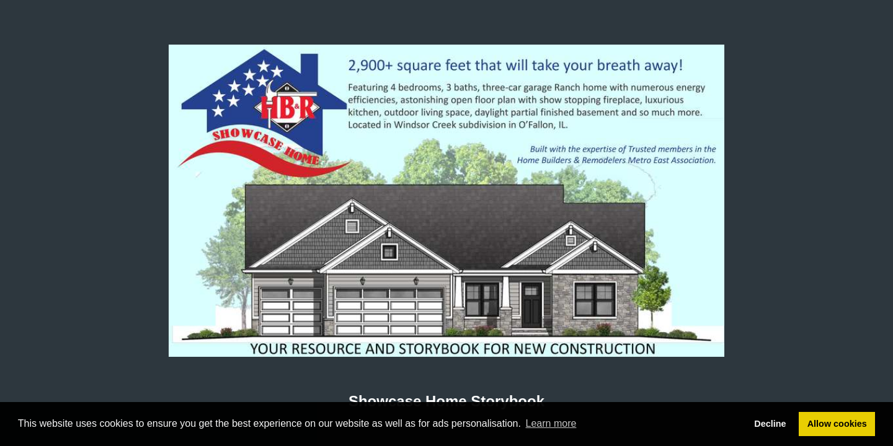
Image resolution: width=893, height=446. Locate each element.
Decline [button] (770, 424)
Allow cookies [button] (837, 424)
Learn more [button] (551, 423)
